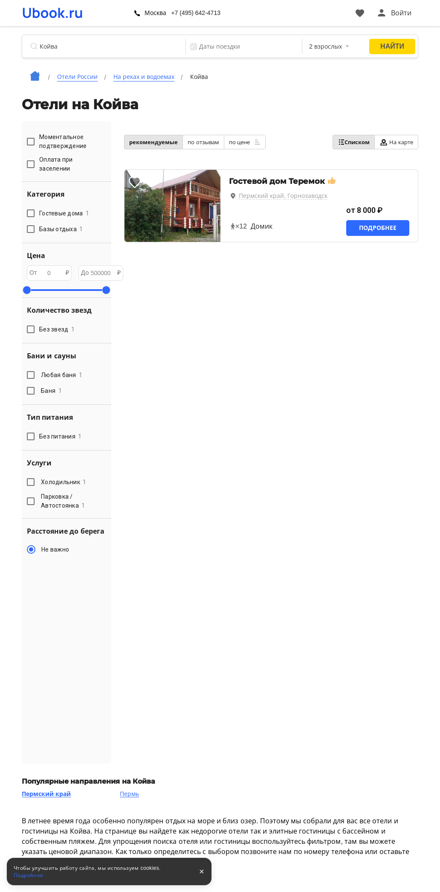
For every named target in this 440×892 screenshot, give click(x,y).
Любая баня (61, 375)
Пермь (129, 793)
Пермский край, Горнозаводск (283, 195)
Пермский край (46, 793)
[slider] (27, 290)
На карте (396, 142)
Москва (156, 12)
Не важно (55, 549)
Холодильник (64, 482)
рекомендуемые (153, 142)
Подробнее (378, 227)
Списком (354, 142)
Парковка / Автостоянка (63, 501)
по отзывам (203, 142)
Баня (51, 390)
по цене (245, 142)
